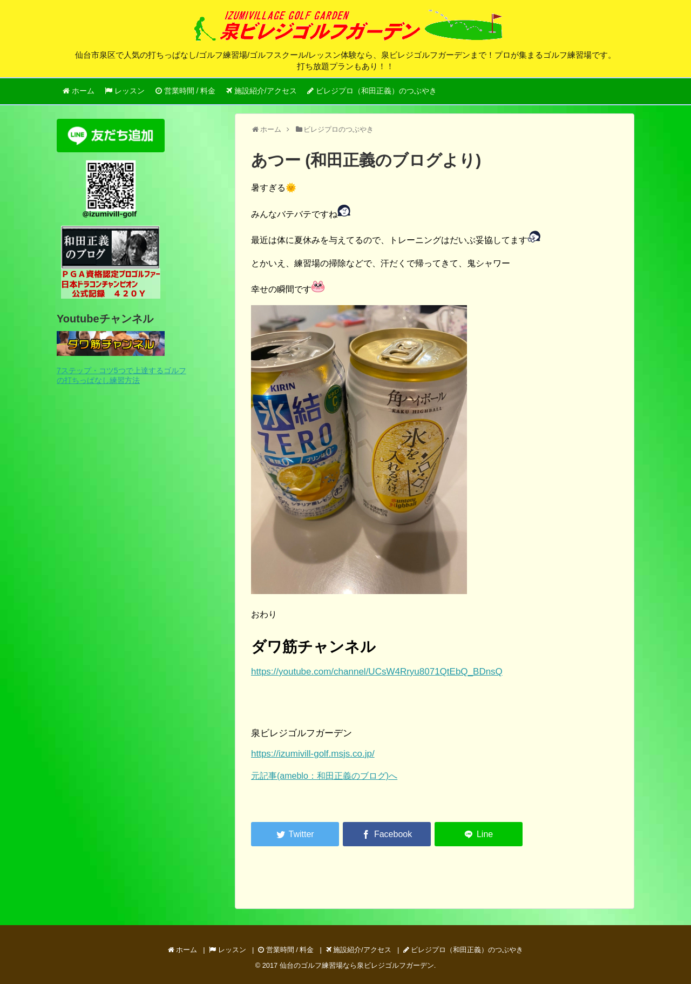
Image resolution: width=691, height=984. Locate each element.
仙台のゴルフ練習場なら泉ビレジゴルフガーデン (357, 965)
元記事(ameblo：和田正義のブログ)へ (324, 775)
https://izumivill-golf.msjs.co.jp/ (313, 754)
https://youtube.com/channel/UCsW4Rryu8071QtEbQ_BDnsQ (377, 671)
